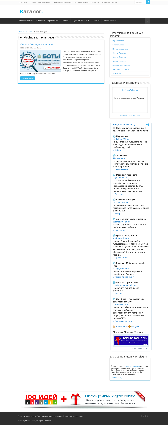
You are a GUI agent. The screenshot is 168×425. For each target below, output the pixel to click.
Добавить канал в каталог (130, 115)
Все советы (23, 2)
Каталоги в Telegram (81, 2)
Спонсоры (95, 2)
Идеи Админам (118, 41)
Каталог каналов (26, 21)
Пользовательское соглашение (49, 416)
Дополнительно (109, 21)
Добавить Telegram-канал (47, 21)
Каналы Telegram (25, 32)
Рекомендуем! (43, 2)
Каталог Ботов (36, 48)
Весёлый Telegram (130, 90)
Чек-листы (116, 73)
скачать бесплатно (132, 366)
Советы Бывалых (119, 57)
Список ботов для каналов (36, 44)
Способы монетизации (121, 65)
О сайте (33, 2)
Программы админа (120, 49)
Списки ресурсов (119, 61)
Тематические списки (120, 69)
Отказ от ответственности (73, 416)
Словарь (65, 21)
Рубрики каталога (79, 21)
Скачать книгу (116, 378)
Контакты (95, 21)
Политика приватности (27, 416)
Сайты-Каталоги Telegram (62, 2)
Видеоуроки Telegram (109, 2)
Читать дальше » (27, 78)
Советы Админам (119, 53)
